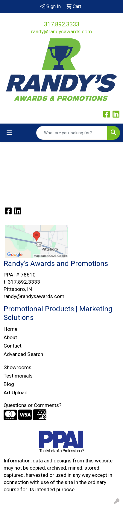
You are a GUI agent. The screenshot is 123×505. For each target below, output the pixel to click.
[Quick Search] (71, 133)
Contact (13, 346)
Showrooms (17, 367)
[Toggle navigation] (9, 133)
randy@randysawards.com (61, 31)
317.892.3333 (61, 24)
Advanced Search (23, 354)
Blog (9, 384)
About (10, 337)
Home (10, 329)
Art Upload (16, 393)
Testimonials (18, 376)
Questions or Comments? (32, 405)
